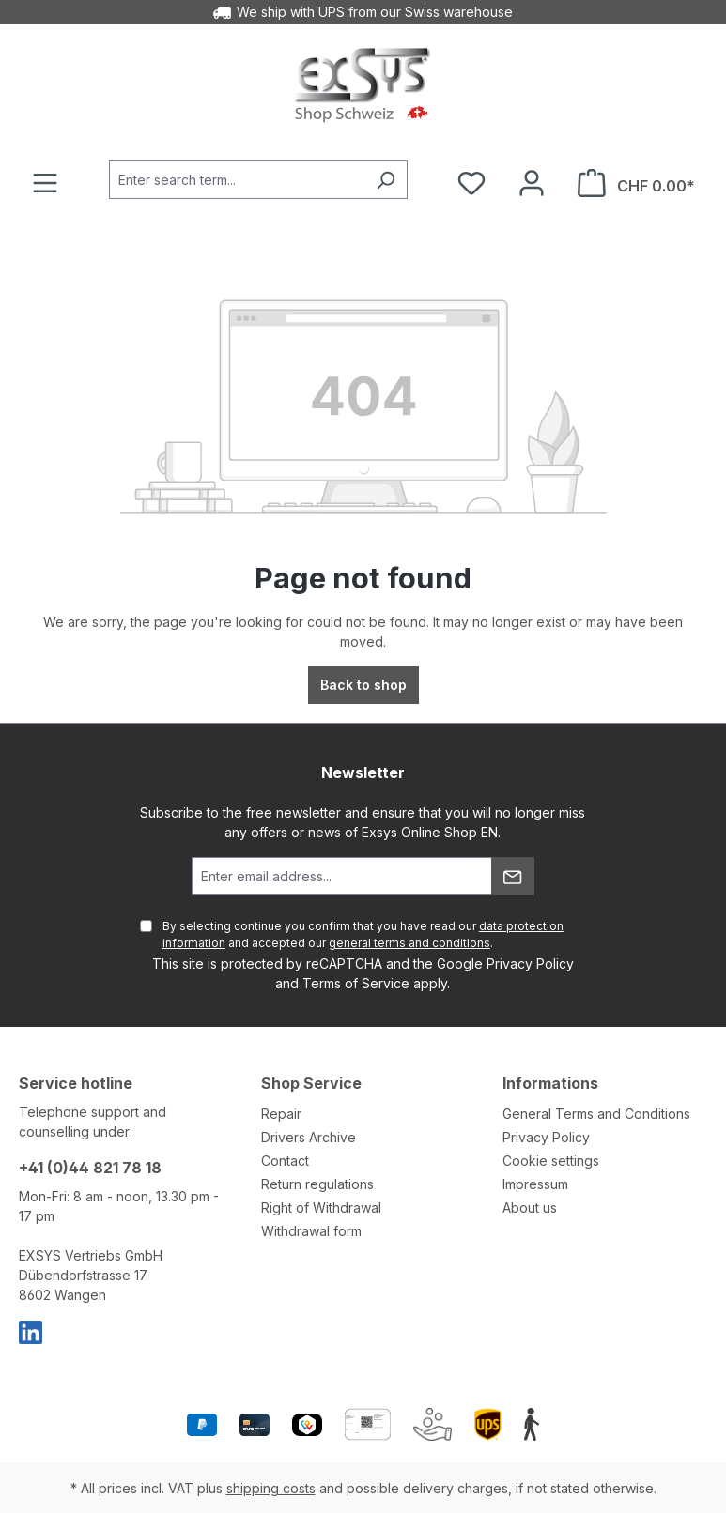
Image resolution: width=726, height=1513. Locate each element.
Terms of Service (355, 983)
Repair (281, 1114)
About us (529, 1207)
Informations (550, 1083)
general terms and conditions (409, 943)
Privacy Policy (530, 963)
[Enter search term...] (236, 179)
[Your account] (531, 183)
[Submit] (512, 876)
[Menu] (45, 183)
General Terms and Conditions (596, 1114)
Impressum (535, 1184)
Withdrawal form (311, 1231)
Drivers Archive (308, 1137)
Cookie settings (550, 1161)
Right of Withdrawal (321, 1207)
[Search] (385, 179)
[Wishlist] (471, 183)
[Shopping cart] (636, 183)
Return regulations (317, 1184)
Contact (285, 1161)
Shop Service (311, 1083)
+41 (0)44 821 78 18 (90, 1167)
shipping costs (271, 1488)
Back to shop (363, 685)
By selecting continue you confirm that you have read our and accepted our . (363, 934)
